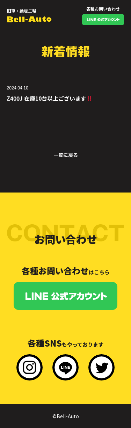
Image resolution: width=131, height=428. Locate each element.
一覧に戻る (65, 155)
